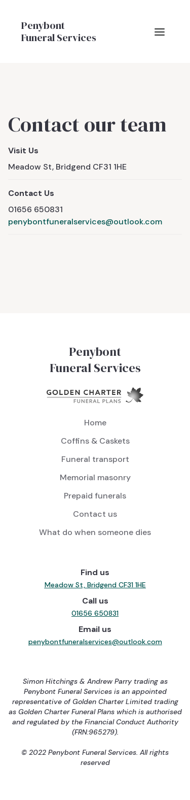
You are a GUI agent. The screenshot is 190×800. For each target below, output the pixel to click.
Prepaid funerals (95, 495)
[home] (56, 31)
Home (95, 422)
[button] (160, 31)
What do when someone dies (95, 532)
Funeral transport (95, 459)
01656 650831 (95, 613)
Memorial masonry (95, 477)
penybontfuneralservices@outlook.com (85, 221)
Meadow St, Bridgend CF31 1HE (95, 584)
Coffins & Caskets (95, 441)
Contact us (95, 514)
